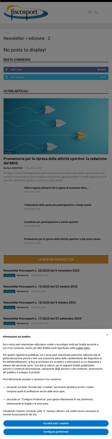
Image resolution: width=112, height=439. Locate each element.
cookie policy (83, 348)
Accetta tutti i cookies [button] (56, 423)
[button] (107, 335)
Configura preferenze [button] (56, 431)
